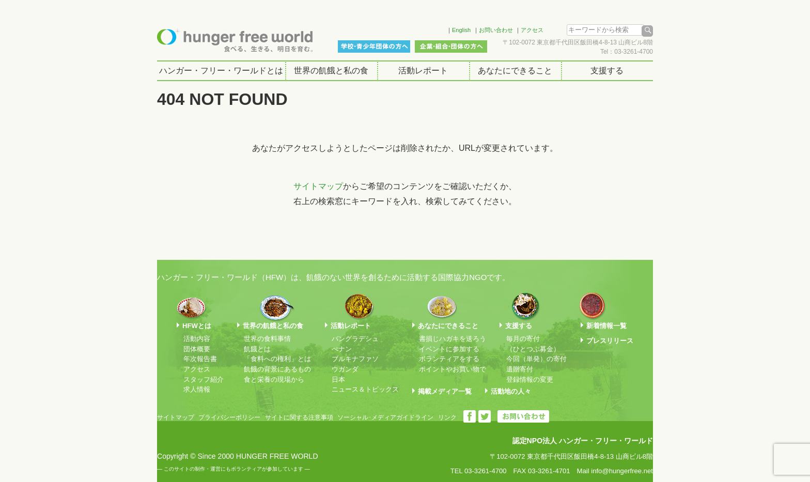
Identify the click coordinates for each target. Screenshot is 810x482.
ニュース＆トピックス (365, 389)
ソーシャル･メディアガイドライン (385, 417)
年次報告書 (200, 359)
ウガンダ (345, 369)
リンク (447, 417)
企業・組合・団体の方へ (451, 46)
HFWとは (196, 326)
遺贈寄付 (519, 369)
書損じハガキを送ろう (452, 339)
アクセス (532, 30)
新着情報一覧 (606, 326)
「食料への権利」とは (277, 359)
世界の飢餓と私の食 (331, 70)
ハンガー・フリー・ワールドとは (221, 70)
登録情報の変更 (529, 379)
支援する (607, 70)
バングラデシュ (355, 339)
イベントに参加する (449, 349)
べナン (342, 349)
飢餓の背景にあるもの (277, 369)
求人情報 (196, 389)
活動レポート (423, 70)
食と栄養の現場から (274, 379)
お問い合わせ (496, 30)
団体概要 (196, 349)
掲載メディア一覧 (445, 391)
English (461, 30)
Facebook (425, 28)
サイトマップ (318, 186)
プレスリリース (609, 341)
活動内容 (196, 339)
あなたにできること (515, 70)
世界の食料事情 (267, 339)
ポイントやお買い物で (452, 369)
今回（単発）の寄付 (536, 359)
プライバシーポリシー (229, 417)
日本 (338, 379)
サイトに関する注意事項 (299, 417)
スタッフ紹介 (203, 379)
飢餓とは (257, 349)
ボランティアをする (449, 359)
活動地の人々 (511, 391)
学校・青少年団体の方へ (374, 46)
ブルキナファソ (355, 359)
